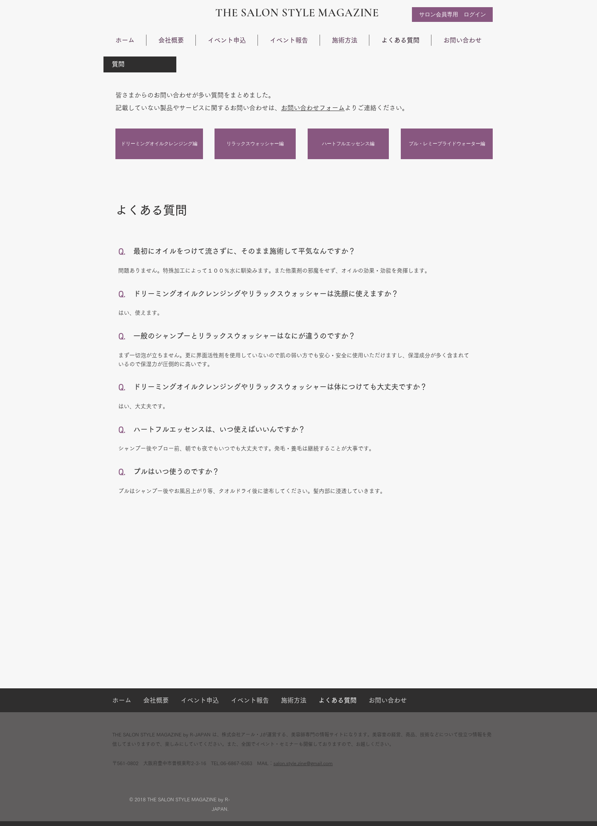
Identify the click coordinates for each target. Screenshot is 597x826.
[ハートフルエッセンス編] (348, 144)
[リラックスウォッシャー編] (255, 144)
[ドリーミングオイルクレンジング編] (159, 144)
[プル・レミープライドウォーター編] (447, 144)
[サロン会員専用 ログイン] (452, 14)
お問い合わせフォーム (313, 108)
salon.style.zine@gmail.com (303, 763)
